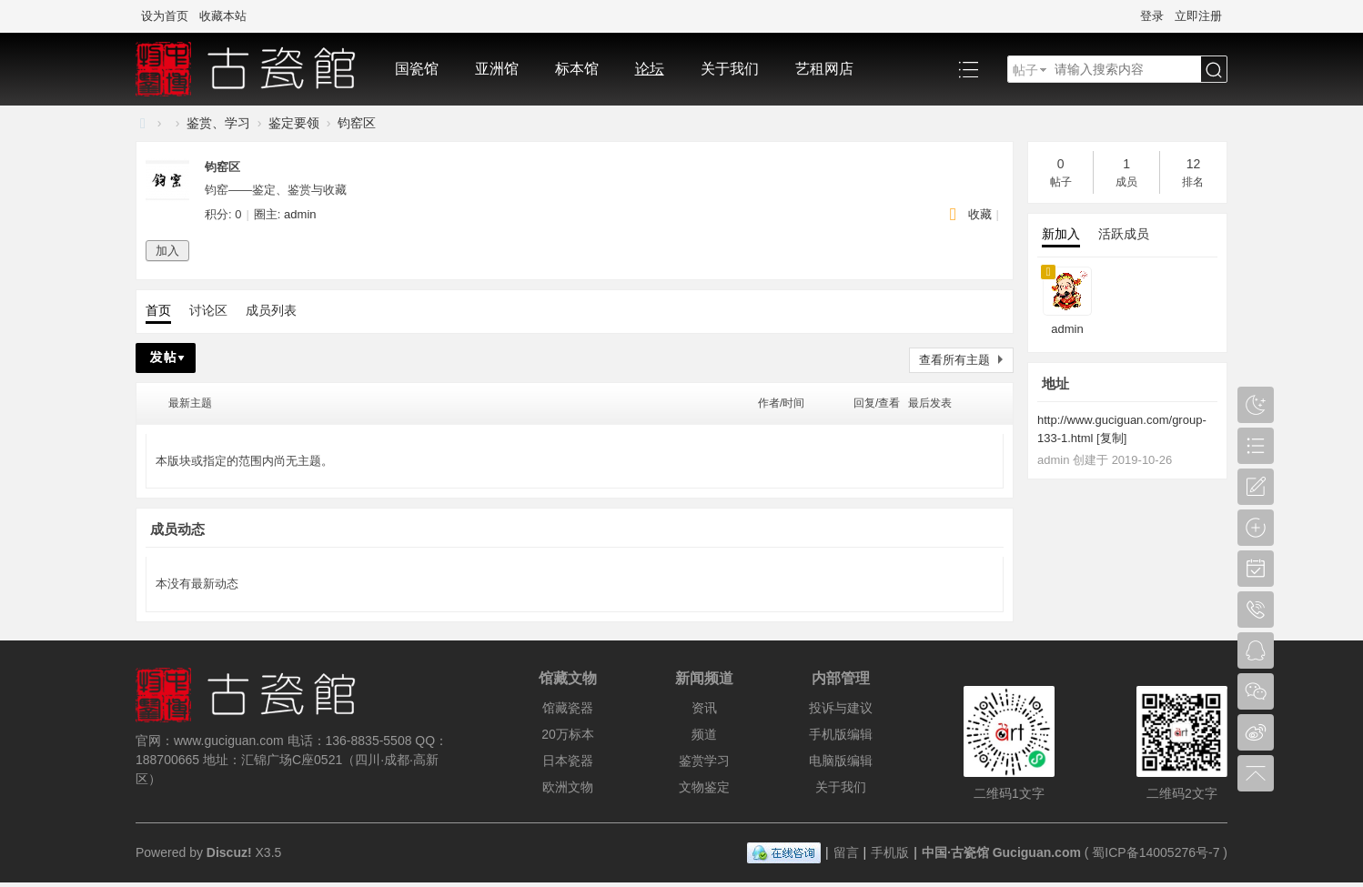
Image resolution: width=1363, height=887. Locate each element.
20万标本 (567, 734)
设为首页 (164, 16)
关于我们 (730, 68)
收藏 (980, 214)
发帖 (166, 358)
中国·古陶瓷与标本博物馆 (143, 123)
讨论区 (208, 310)
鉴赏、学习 (218, 123)
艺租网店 (824, 68)
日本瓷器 (567, 760)
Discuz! (229, 852)
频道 (704, 734)
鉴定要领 (293, 123)
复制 (1112, 438)
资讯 (704, 708)
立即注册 (1198, 16)
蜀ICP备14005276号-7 (1155, 852)
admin (300, 214)
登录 (1152, 16)
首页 (158, 310)
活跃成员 (1123, 234)
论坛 (649, 68)
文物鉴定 (704, 787)
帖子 (1025, 70)
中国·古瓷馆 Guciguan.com (1001, 852)
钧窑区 (357, 123)
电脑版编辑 (841, 760)
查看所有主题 (954, 360)
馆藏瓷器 (567, 708)
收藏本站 (223, 16)
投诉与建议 (841, 708)
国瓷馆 (417, 68)
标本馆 (577, 68)
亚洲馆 (497, 68)
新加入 (1061, 234)
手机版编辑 (841, 734)
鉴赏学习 (704, 760)
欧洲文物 (567, 787)
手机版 (890, 852)
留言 (846, 852)
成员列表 (271, 310)
